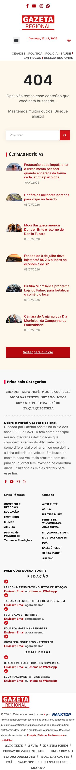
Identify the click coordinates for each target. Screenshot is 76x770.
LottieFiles (7, 740)
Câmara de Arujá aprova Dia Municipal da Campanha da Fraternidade (45, 320)
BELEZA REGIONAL (58, 57)
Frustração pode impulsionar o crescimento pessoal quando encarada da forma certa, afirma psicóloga (46, 171)
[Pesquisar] (65, 135)
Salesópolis (28, 762)
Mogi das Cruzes (24, 397)
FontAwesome (56, 735)
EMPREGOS (32, 57)
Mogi (61, 397)
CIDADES (19, 53)
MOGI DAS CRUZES (56, 392)
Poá (9, 762)
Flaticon (42, 735)
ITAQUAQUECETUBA (38, 408)
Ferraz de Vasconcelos (23, 751)
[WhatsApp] (48, 6)
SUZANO (23, 403)
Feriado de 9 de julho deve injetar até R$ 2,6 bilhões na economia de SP (45, 260)
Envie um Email (14, 591)
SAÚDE (65, 53)
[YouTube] (34, 6)
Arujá (33, 745)
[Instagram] (41, 6)
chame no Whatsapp (43, 591)
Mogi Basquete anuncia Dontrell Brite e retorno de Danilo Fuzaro (44, 229)
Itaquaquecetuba (19, 756)
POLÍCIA (51, 53)
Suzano (48, 397)
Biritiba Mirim (55, 745)
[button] (16, 40)
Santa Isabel (55, 762)
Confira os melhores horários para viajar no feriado (46, 197)
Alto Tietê (31, 392)
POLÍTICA (35, 53)
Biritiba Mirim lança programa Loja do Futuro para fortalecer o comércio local (47, 290)
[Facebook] (27, 6)
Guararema (59, 751)
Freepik (31, 735)
